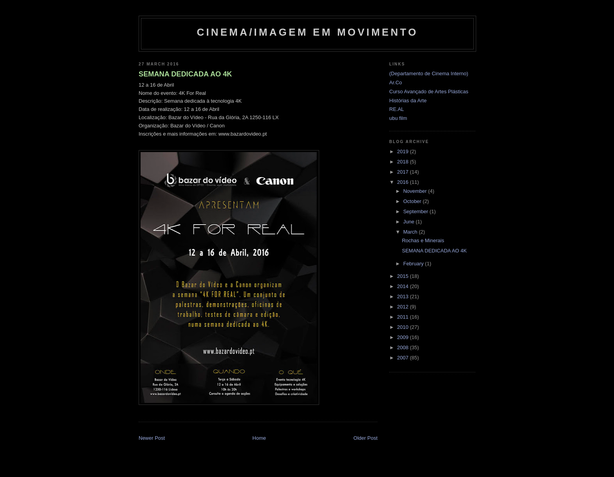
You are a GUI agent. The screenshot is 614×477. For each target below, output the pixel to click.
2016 (403, 182)
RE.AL (396, 109)
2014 (403, 286)
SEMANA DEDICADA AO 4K (185, 74)
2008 (403, 347)
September (416, 211)
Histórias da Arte (407, 100)
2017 (403, 172)
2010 (403, 327)
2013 (403, 296)
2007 (403, 358)
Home (259, 438)
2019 (403, 151)
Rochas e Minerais (423, 240)
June (409, 222)
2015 (403, 276)
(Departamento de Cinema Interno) (428, 73)
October (413, 201)
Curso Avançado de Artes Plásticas (428, 91)
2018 (403, 162)
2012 (403, 307)
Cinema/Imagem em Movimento (307, 32)
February (414, 264)
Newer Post (152, 438)
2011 (403, 317)
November (415, 191)
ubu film (398, 118)
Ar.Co (395, 82)
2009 (403, 337)
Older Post (365, 438)
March (411, 232)
